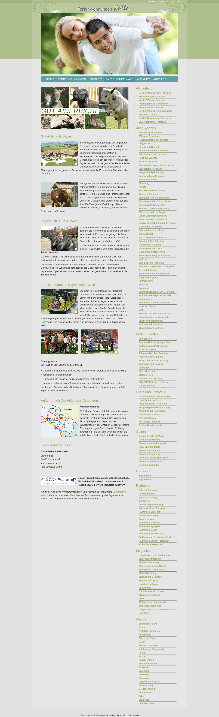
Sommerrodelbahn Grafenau (154, 208)
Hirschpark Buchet (149, 147)
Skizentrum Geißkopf (150, 576)
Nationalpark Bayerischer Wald (155, 295)
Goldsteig (144, 674)
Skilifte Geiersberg (149, 562)
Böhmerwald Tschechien (152, 205)
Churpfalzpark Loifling (151, 328)
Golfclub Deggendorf (150, 454)
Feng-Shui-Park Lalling (151, 172)
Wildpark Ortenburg (149, 136)
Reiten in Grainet (148, 114)
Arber (142, 598)
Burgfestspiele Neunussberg (154, 407)
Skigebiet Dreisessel (150, 605)
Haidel (142, 627)
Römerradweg (146, 519)
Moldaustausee (147, 385)
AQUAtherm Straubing (151, 356)
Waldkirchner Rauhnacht (152, 411)
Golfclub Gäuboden (149, 450)
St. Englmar (145, 587)
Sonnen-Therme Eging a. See (154, 342)
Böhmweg (144, 678)
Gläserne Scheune (149, 194)
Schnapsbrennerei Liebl (152, 230)
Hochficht (144, 613)
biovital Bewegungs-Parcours (155, 118)
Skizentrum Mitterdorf (150, 595)
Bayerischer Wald (119, 715)
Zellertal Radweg (148, 490)
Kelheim (143, 259)
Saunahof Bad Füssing (151, 364)
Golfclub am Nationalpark (152, 443)
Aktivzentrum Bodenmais (152, 602)
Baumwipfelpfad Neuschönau (155, 201)
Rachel (142, 656)
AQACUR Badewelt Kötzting (154, 382)
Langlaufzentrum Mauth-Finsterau (157, 609)
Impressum (145, 475)
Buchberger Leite (148, 623)
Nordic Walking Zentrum (152, 100)
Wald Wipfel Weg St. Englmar (154, 255)
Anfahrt (143, 79)
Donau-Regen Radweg (151, 504)
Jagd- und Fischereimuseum (154, 273)
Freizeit (96, 79)
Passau (143, 186)
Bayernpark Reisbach (150, 248)
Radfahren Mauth (148, 530)
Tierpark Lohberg (148, 270)
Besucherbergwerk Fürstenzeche (157, 165)
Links (143, 1)
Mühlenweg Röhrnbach (151, 649)
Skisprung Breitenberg (151, 320)
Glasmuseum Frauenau (151, 263)
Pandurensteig (147, 660)
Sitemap (181, 1)
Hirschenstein (146, 703)
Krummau (144, 288)
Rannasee (144, 367)
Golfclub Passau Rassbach (153, 457)
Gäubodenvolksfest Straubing (155, 396)
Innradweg (144, 501)
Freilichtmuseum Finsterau (153, 150)
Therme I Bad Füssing (151, 378)
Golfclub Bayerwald (149, 439)
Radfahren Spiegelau (150, 526)
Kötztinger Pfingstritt (150, 421)
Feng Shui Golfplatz (149, 447)
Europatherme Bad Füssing (154, 360)
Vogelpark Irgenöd (149, 277)
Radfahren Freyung (149, 522)
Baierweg (144, 671)
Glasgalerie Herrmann (150, 168)
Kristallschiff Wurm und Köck (155, 313)
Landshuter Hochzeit (150, 400)
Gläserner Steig (147, 638)
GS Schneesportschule (151, 591)
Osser (142, 652)
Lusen (142, 642)
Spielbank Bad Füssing (151, 241)
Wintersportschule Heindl (152, 566)
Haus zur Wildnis (148, 158)
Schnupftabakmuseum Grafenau (156, 291)
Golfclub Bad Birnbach (151, 461)
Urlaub (136, 715)
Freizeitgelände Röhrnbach (153, 103)
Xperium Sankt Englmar (152, 176)
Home (50, 79)
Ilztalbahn (144, 284)
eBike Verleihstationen (151, 544)
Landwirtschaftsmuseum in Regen (157, 223)
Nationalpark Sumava (150, 324)
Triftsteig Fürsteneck (150, 631)
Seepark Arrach (147, 371)
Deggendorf (145, 143)
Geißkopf (144, 667)
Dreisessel (144, 699)
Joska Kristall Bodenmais (152, 237)
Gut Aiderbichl (146, 234)
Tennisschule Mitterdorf (151, 107)
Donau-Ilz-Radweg (149, 515)
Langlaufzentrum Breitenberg (155, 555)
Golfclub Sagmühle (149, 465)
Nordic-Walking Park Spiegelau (155, 111)
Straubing (144, 183)
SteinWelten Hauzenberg (152, 190)
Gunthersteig (146, 685)
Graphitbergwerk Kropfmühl (154, 317)
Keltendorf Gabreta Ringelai (154, 302)
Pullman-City (146, 281)
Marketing (108, 715)
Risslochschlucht (148, 663)
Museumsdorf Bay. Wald (152, 252)
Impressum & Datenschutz (161, 1)
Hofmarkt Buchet (148, 161)
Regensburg (145, 299)
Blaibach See (146, 375)
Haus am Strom (147, 306)
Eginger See (145, 338)
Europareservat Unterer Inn (153, 219)
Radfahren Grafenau (150, 512)
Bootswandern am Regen (152, 96)
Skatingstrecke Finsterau (152, 122)
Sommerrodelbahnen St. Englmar (157, 266)
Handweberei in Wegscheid (153, 140)
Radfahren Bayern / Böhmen (154, 540)
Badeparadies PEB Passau (153, 346)
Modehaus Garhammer (151, 226)
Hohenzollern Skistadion (152, 569)
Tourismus (99, 715)
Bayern (131, 715)
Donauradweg (146, 493)
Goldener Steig (147, 689)
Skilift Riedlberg (147, 573)
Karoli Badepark (147, 349)
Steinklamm (145, 692)
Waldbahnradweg (148, 497)
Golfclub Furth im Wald (151, 436)
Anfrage (159, 79)
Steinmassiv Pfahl (148, 645)
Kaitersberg (145, 634)
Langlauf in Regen (149, 584)
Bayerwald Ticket (148, 179)
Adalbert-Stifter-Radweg (152, 508)
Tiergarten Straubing (150, 244)
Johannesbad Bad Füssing (153, 353)
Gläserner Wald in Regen (152, 212)
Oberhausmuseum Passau (153, 215)
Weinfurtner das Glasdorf (152, 154)
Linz (141, 309)
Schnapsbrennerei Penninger (155, 197)
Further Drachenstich (150, 425)
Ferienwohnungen (72, 79)
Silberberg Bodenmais (151, 132)
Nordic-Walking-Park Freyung (155, 93)
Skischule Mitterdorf (150, 558)
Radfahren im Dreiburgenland (155, 537)
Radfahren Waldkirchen (151, 533)
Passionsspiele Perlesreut (153, 403)
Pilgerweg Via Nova (149, 681)
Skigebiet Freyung (149, 580)
